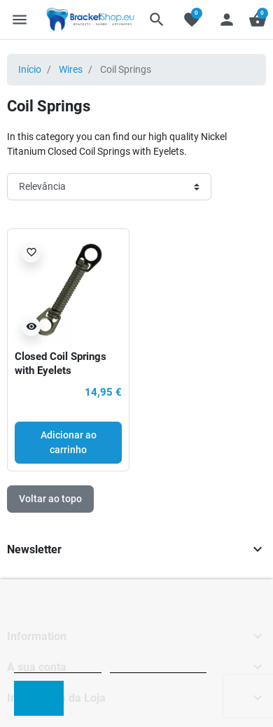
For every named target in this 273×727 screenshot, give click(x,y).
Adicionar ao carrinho (69, 442)
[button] (156, 19)
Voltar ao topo (50, 498)
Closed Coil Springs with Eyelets (60, 363)
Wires (71, 69)
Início (29, 69)
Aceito (38, 698)
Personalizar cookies (158, 666)
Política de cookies (58, 666)
